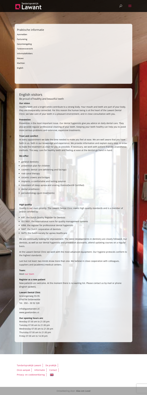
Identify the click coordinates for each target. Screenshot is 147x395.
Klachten (21, 63)
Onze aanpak (23, 370)
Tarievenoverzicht (25, 48)
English (20, 68)
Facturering (22, 39)
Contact (53, 370)
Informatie (39, 370)
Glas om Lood (83, 390)
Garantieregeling (24, 44)
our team (29, 273)
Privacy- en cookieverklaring (31, 374)
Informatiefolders (25, 53)
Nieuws (20, 58)
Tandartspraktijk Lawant (29, 365)
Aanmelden (22, 34)
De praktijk (50, 365)
